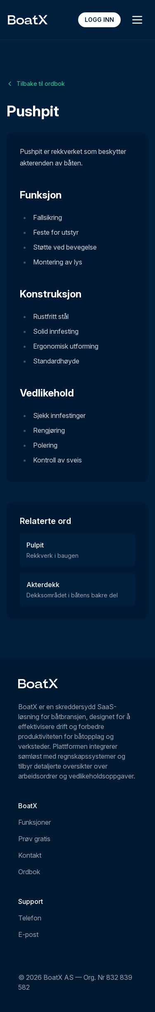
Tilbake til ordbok (36, 83)
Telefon (29, 918)
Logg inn (99, 19)
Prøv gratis (34, 839)
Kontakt (29, 855)
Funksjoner (34, 822)
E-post (28, 934)
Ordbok (29, 872)
